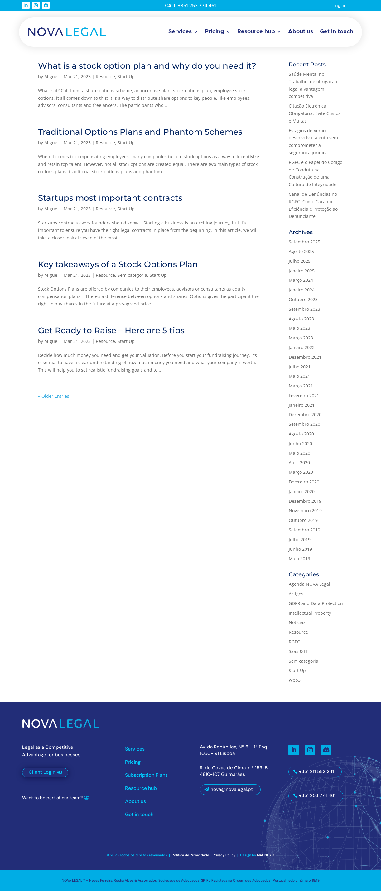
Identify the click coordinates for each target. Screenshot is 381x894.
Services (180, 32)
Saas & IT (298, 654)
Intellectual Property (310, 616)
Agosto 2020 (301, 437)
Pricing (214, 32)
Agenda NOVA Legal (309, 587)
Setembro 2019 (304, 533)
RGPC (294, 645)
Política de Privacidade (190, 858)
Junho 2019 (300, 552)
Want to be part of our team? (52, 801)
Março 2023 (301, 341)
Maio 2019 (299, 562)
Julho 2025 (300, 264)
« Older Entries (53, 399)
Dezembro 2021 (305, 360)
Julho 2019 (300, 542)
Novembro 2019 (305, 514)
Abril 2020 (299, 466)
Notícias (297, 625)
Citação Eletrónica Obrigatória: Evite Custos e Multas (314, 116)
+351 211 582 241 (316, 774)
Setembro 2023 (304, 312)
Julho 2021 (300, 369)
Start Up (126, 80)
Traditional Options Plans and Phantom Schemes (140, 135)
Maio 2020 (299, 456)
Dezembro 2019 (305, 504)
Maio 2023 (299, 331)
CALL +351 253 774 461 (190, 5)
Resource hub (256, 32)
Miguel (51, 80)
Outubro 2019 (303, 523)
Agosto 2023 (301, 321)
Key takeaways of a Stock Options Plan (118, 267)
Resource (105, 80)
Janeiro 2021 (302, 408)
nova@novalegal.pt (231, 792)
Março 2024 (301, 283)
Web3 (295, 683)
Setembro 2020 (304, 427)
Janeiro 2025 (302, 273)
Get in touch (336, 32)
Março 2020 (301, 475)
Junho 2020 (300, 446)
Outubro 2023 (303, 302)
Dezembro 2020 (305, 418)
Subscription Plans (146, 778)
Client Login (42, 775)
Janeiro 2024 (302, 293)
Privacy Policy (224, 858)
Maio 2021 (299, 379)
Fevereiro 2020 (304, 485)
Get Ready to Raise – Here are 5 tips (111, 333)
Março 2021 (301, 389)
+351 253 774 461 (317, 798)
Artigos (296, 597)
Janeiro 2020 (302, 494)
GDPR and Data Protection (316, 606)
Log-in (339, 5)
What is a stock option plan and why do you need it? (147, 69)
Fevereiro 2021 (304, 398)
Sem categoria (132, 278)
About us (300, 32)
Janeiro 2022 (302, 350)
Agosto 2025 (301, 254)
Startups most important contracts (110, 201)
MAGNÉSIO (265, 858)
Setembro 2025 (304, 245)
